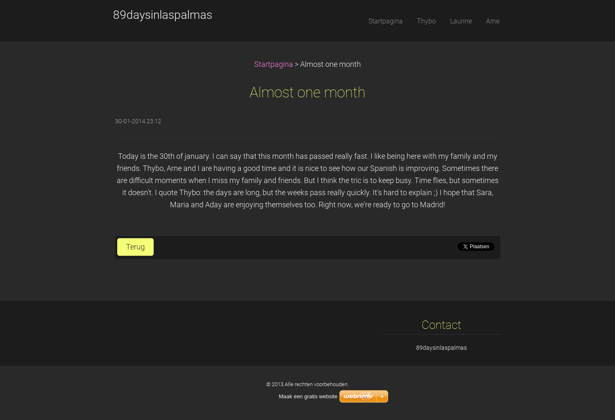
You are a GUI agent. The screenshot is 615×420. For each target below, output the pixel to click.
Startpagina (273, 64)
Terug (135, 247)
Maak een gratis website (308, 396)
